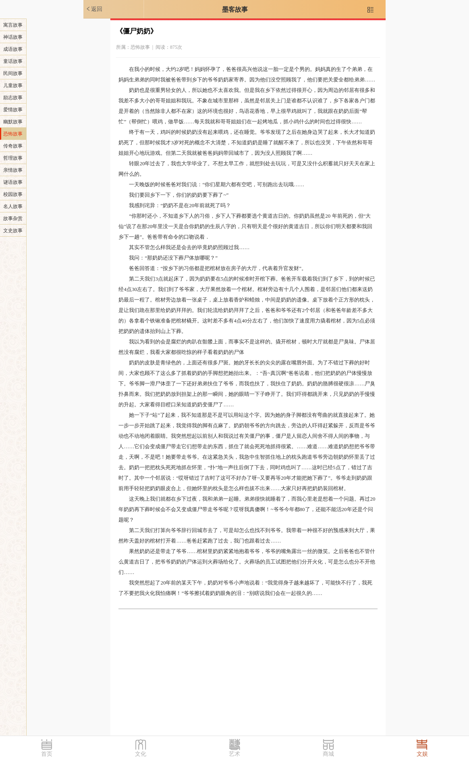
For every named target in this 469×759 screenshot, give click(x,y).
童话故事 (13, 61)
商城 (328, 754)
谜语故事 (13, 182)
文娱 (422, 754)
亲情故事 (13, 170)
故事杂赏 (13, 218)
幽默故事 (13, 122)
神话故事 (13, 37)
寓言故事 (13, 25)
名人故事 (13, 206)
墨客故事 (235, 9)
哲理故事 (13, 158)
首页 (46, 754)
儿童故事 (13, 85)
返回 (93, 9)
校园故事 (13, 194)
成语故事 (13, 49)
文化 (140, 754)
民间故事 (13, 73)
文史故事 (13, 230)
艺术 (234, 754)
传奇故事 (13, 146)
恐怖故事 (13, 134)
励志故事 (13, 97)
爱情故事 (13, 109)
